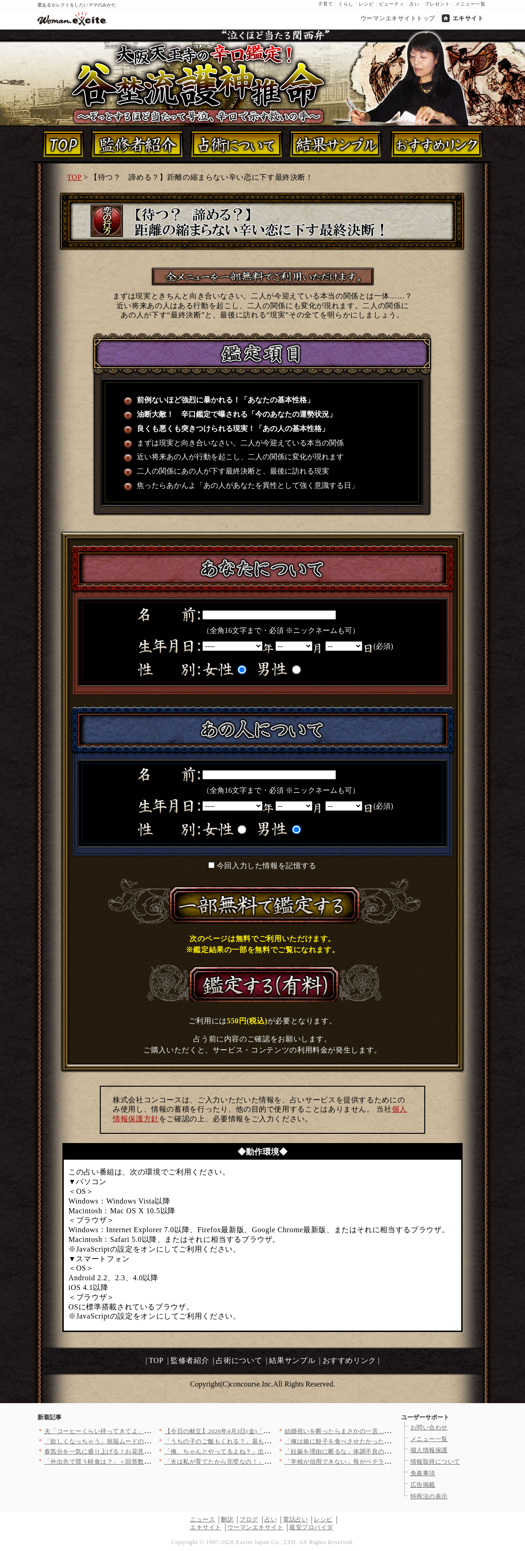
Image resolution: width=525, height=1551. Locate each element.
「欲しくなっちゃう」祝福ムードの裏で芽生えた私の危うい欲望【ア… (144, 1441)
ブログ (248, 1519)
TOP (74, 177)
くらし (346, 3)
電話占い (295, 1519)
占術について (239, 1360)
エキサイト (468, 18)
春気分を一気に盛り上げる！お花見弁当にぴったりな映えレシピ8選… (142, 1451)
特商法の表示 (429, 1496)
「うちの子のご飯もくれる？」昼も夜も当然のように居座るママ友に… (265, 1441)
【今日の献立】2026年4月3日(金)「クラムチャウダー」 (242, 1431)
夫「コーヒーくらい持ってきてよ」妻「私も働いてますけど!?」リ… (140, 1431)
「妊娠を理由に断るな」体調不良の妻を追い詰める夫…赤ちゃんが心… (385, 1451)
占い (414, 3)
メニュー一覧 (470, 3)
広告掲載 (422, 1484)
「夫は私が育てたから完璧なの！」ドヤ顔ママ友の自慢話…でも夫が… (265, 1461)
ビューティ (391, 3)
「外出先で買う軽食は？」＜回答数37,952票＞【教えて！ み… (132, 1461)
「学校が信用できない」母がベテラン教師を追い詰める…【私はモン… (385, 1461)
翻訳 (227, 1519)
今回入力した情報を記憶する (267, 866)
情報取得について (435, 1461)
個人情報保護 (429, 1450)
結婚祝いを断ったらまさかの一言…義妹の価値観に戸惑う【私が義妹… (385, 1431)
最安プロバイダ (311, 1527)
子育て (325, 3)
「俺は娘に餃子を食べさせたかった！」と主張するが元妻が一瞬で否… (385, 1441)
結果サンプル (292, 1360)
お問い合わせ (429, 1427)
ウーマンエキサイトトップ (397, 18)
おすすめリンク (349, 1360)
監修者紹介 (190, 1360)
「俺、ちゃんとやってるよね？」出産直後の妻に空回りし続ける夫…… (265, 1451)
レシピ (366, 3)
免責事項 (422, 1473)
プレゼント (437, 3)
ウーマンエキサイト (255, 1527)
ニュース (202, 1519)
